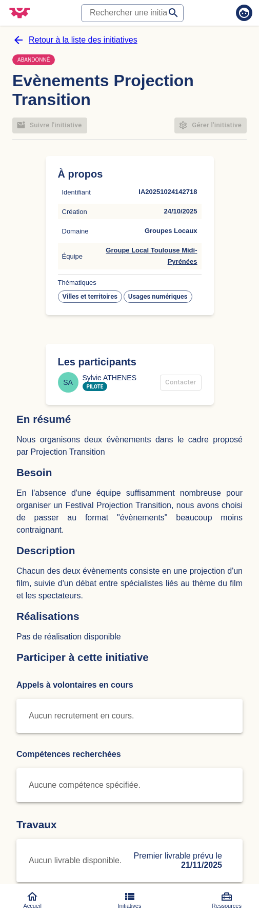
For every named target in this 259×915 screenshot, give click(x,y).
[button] (90, 296)
